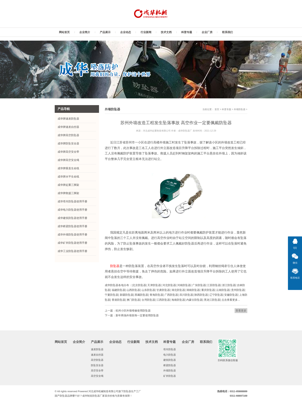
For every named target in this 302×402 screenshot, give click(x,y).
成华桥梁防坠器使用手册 (72, 226)
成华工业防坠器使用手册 (72, 251)
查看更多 (241, 310)
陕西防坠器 (201, 294)
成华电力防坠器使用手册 (72, 209)
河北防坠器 (169, 285)
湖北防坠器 (178, 289)
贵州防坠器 (238, 289)
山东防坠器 (148, 289)
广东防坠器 (199, 285)
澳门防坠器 (133, 299)
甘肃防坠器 (163, 289)
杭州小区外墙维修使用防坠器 (133, 310)
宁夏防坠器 (111, 294)
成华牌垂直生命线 (68, 168)
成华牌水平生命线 (68, 176)
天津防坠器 (154, 285)
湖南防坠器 (193, 289)
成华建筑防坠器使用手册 (72, 217)
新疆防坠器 (126, 294)
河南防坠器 (184, 285)
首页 (217, 109)
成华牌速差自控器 (68, 126)
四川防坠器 (186, 294)
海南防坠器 (178, 299)
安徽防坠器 (231, 294)
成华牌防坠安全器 (68, 143)
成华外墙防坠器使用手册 (72, 234)
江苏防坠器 (214, 285)
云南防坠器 (223, 289)
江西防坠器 (163, 299)
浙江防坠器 (229, 285)
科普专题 (226, 109)
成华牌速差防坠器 (68, 118)
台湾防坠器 (148, 299)
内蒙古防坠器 (194, 299)
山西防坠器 (133, 289)
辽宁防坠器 (216, 294)
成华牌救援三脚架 (68, 193)
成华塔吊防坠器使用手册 (72, 201)
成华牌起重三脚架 (68, 184)
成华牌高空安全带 (68, 151)
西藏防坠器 (141, 294)
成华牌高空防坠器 (68, 135)
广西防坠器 (171, 294)
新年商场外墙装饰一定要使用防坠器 (137, 315)
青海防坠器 (156, 294)
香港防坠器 (118, 299)
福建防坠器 (118, 289)
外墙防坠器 (239, 109)
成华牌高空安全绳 (68, 160)
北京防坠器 (139, 285)
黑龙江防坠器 (212, 299)
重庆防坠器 (208, 289)
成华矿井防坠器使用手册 (72, 242)
